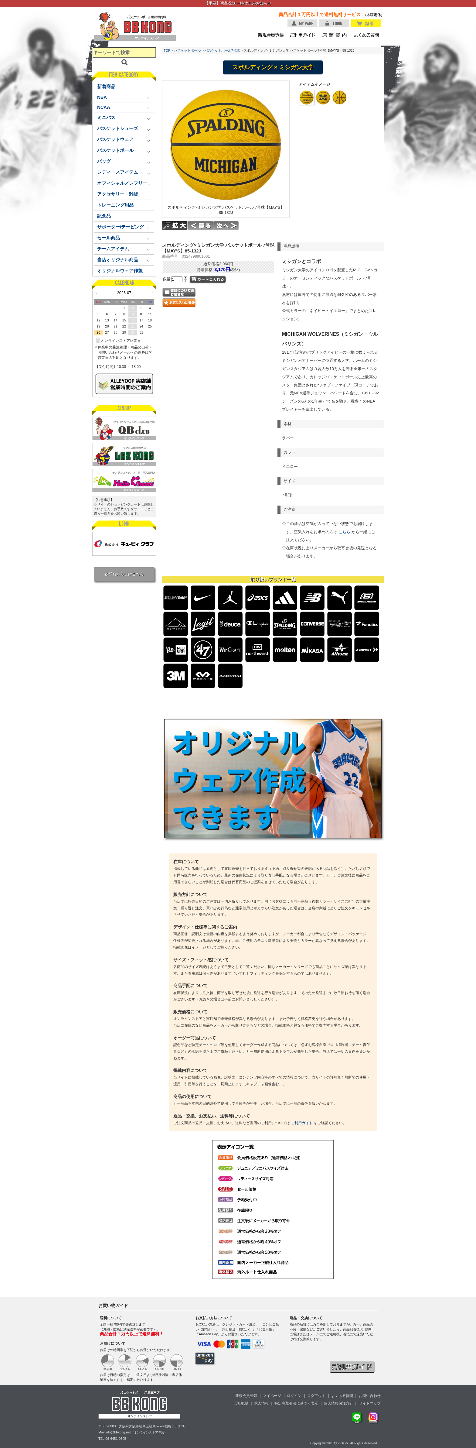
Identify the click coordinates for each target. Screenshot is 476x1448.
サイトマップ (370, 1403)
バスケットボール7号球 (222, 50)
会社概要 (241, 1403)
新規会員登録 (246, 1396)
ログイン (294, 1396)
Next (152, 292)
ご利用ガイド (302, 1123)
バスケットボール (187, 50)
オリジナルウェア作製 (120, 270)
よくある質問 (342, 1396)
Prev (96, 292)
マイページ (272, 1396)
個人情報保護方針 (338, 1403)
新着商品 (106, 86)
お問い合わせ (370, 1396)
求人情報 (261, 1403)
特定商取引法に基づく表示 (296, 1403)
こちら (344, 532)
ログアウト (316, 1396)
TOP (167, 50)
